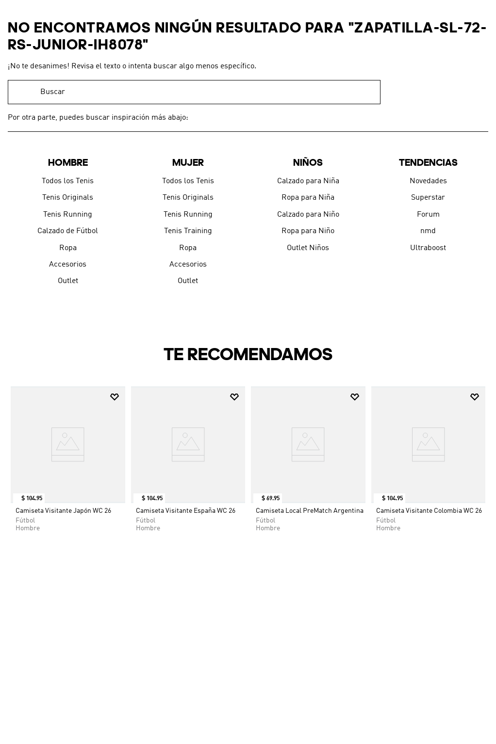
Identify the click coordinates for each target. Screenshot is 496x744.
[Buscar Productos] (368, 92)
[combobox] (194, 92)
